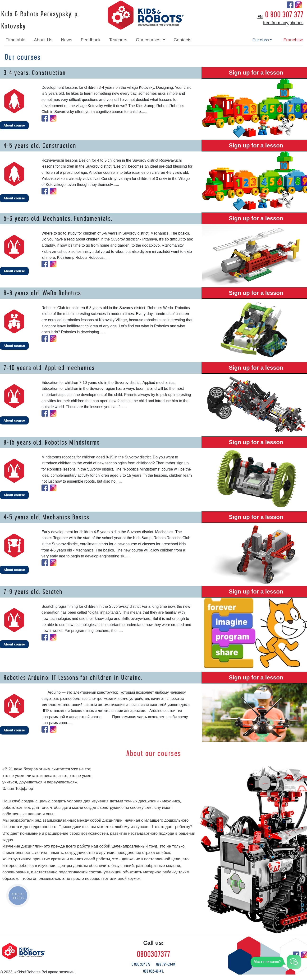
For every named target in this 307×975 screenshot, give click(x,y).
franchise (293, 39)
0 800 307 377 (284, 14)
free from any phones (283, 22)
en (260, 17)
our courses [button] (149, 39)
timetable (15, 39)
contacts (183, 39)
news (66, 39)
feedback (90, 39)
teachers (118, 39)
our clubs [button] (260, 40)
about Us (43, 39)
